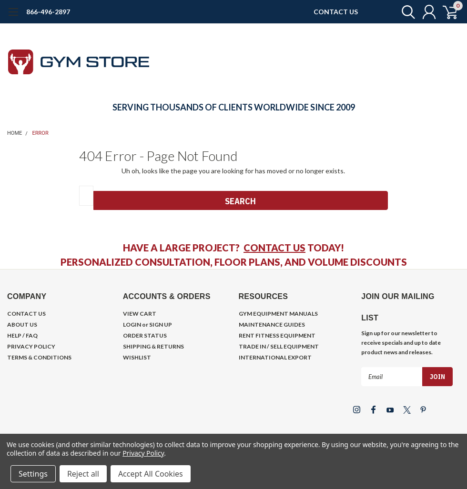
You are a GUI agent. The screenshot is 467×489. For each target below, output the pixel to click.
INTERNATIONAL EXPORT (275, 357)
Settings (33, 474)
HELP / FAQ (22, 335)
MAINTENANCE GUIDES (272, 324)
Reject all (83, 474)
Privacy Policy (143, 453)
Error (40, 133)
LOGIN (132, 324)
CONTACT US (336, 12)
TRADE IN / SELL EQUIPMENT (279, 346)
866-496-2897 (48, 12)
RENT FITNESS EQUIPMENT (277, 335)
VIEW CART (139, 313)
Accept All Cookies (150, 474)
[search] (404, 12)
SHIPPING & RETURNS (153, 346)
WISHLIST (137, 357)
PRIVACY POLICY (31, 346)
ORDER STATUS (145, 335)
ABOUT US (22, 324)
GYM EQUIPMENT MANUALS (278, 313)
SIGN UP (160, 324)
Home (14, 133)
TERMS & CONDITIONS (39, 357)
